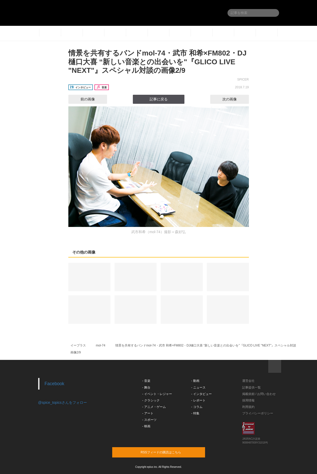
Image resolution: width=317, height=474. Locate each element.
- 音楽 (146, 381)
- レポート (198, 400)
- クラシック (150, 400)
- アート (147, 413)
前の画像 (83, 99)
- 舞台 (146, 387)
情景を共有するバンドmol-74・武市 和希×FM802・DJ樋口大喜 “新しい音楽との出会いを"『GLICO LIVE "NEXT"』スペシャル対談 (205, 345)
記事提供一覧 (251, 387)
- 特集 (195, 413)
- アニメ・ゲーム (154, 407)
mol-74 (100, 345)
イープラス (78, 345)
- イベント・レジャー (157, 394)
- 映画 (146, 426)
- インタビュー (201, 394)
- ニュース (198, 387)
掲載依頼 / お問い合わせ (259, 394)
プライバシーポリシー (257, 413)
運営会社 (248, 381)
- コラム (196, 407)
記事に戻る (159, 99)
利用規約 (248, 407)
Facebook (54, 383)
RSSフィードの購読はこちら (168, 452)
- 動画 (195, 381)
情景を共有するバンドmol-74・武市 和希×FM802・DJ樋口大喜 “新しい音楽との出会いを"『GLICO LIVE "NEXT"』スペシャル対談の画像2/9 (157, 61)
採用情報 (248, 400)
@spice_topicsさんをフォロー (62, 402)
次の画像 (234, 99)
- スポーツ (149, 420)
